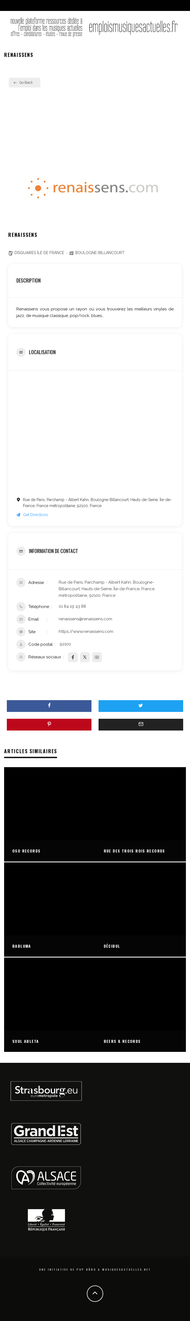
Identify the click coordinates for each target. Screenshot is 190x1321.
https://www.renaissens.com (86, 631)
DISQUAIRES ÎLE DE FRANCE (39, 253)
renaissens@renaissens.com (85, 618)
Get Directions (32, 515)
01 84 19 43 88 (72, 606)
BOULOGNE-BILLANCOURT (99, 253)
